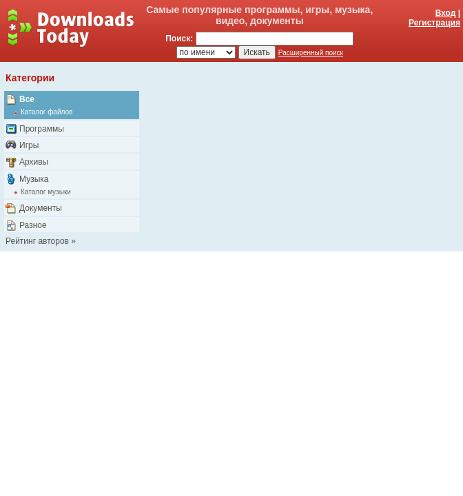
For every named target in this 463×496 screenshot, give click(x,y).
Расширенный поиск (310, 52)
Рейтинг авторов (37, 241)
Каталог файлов (46, 112)
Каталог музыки (46, 192)
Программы (41, 129)
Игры (29, 145)
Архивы (33, 162)
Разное (33, 225)
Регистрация (434, 23)
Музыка (33, 179)
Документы (40, 208)
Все (26, 99)
